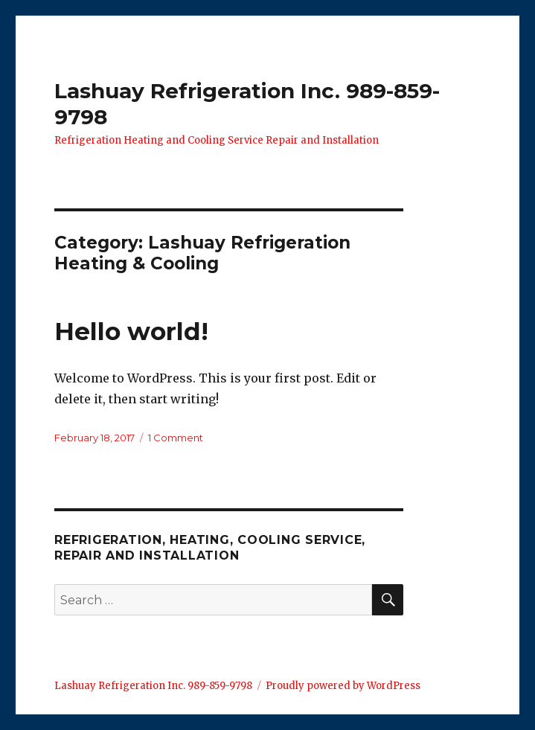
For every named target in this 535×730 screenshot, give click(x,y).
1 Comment (175, 438)
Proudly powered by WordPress (343, 685)
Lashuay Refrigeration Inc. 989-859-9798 (153, 685)
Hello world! (131, 331)
